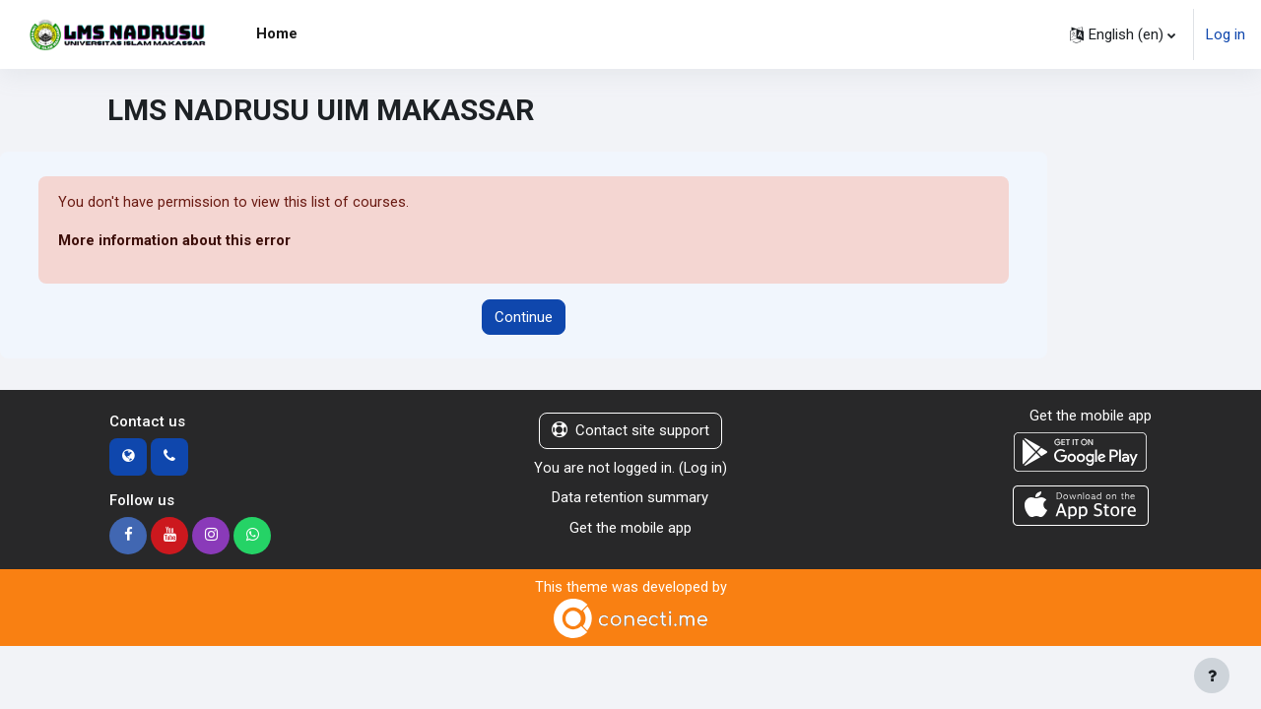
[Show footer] (1211, 675)
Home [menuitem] (277, 33)
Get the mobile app (630, 528)
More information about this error (175, 241)
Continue (524, 317)
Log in (1225, 34)
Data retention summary (630, 498)
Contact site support (630, 431)
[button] (1122, 34)
